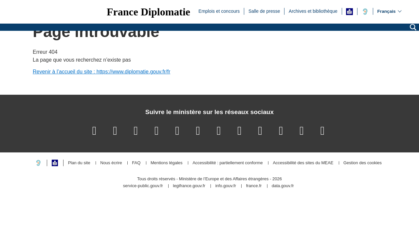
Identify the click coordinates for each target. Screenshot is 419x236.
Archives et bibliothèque (313, 11)
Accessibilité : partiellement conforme (227, 163)
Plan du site (79, 163)
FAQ (136, 163)
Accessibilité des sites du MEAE (303, 163)
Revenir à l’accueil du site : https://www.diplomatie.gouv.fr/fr (101, 71)
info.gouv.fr (225, 186)
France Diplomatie (148, 12)
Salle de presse (264, 11)
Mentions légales (167, 163)
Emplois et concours (219, 11)
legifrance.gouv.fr (189, 186)
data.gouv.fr (283, 186)
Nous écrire (111, 163)
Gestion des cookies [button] (362, 163)
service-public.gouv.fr (143, 186)
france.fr (254, 186)
